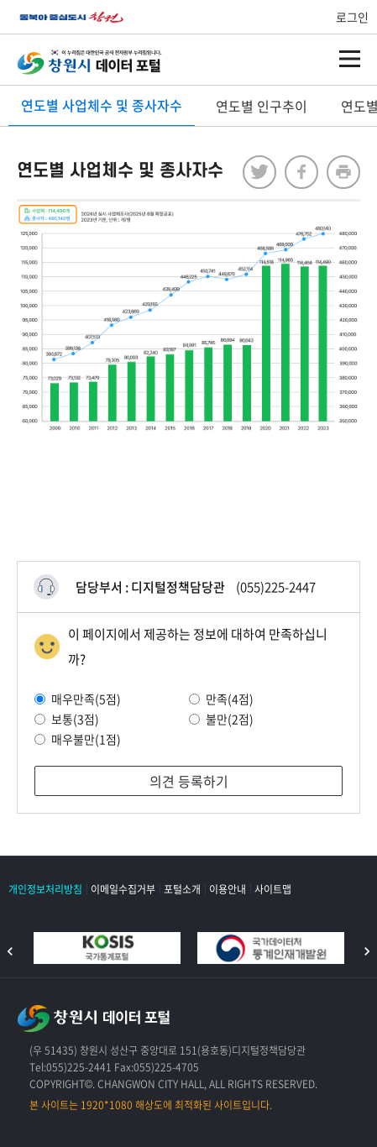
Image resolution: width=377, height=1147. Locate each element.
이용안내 (227, 889)
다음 (367, 951)
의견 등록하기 (188, 781)
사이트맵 (272, 889)
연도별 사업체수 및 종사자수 (101, 105)
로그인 (352, 16)
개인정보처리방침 (45, 889)
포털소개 (182, 889)
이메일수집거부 (123, 889)
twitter (259, 172)
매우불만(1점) (77, 739)
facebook (301, 172)
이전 (10, 951)
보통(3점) (66, 719)
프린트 (343, 172)
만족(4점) (221, 698)
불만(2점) (221, 719)
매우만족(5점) (77, 698)
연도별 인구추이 (261, 106)
